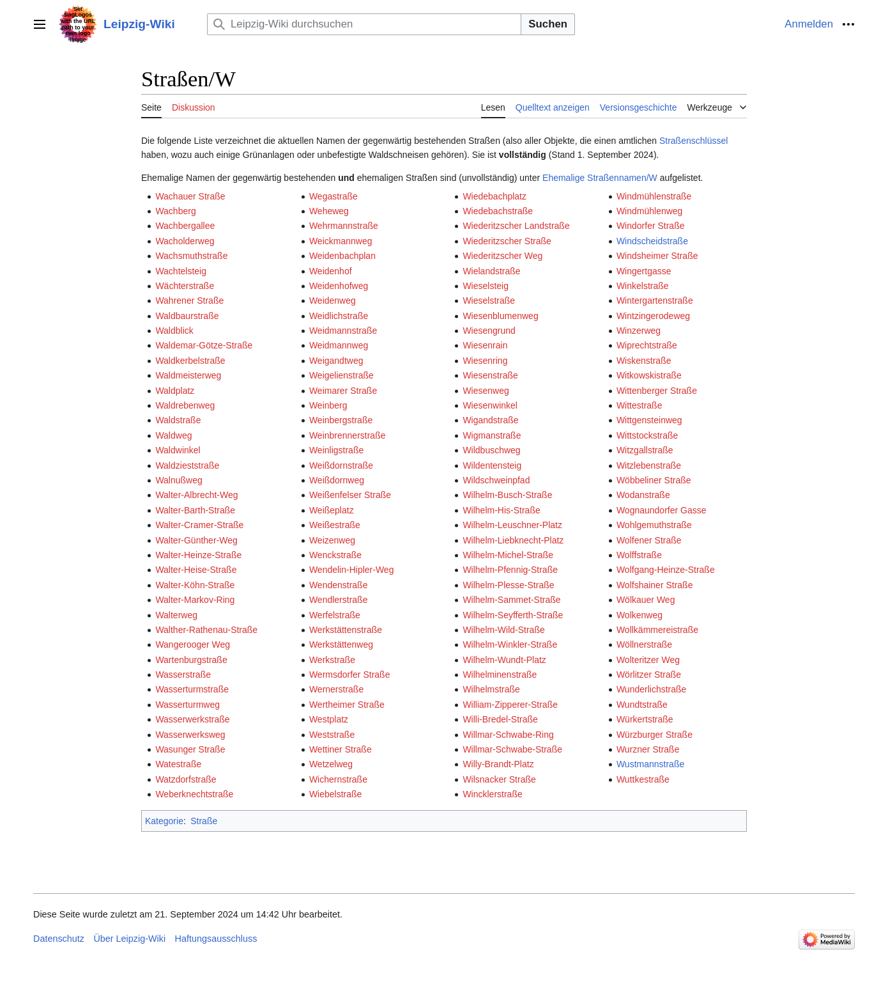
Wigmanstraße (492, 435)
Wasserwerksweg (190, 735)
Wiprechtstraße (646, 345)
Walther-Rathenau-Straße (206, 630)
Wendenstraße (338, 585)
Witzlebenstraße (648, 465)
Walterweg (176, 615)
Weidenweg (332, 300)
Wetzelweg (331, 764)
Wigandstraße (490, 420)
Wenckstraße (335, 555)
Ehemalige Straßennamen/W (599, 178)
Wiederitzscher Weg (502, 256)
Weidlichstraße (338, 316)
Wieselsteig (486, 286)
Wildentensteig (492, 465)
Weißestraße (334, 525)
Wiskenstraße (643, 360)
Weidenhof (330, 271)
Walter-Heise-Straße (195, 570)
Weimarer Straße (343, 391)
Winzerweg (638, 330)
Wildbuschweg (491, 450)
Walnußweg (178, 480)
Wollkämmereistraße (657, 630)
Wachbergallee (185, 226)
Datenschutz (58, 938)
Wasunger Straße (190, 749)
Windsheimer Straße (657, 256)
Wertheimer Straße (347, 704)
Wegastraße (333, 196)
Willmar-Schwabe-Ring (508, 735)
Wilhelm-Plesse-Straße (508, 585)
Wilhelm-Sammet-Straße (511, 600)
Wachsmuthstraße (191, 256)
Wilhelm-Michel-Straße (508, 555)
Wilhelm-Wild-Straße (503, 630)
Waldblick (174, 330)
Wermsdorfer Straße (349, 674)
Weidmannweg (338, 345)
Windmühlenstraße (654, 196)
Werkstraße (332, 660)
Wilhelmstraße (491, 689)
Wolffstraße (639, 555)
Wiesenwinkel (490, 405)
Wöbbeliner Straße (653, 480)
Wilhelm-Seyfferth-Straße (513, 615)
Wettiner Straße (340, 749)
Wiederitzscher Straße (507, 241)
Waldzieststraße (187, 465)
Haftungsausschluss (216, 938)
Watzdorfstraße (185, 779)
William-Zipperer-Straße (510, 704)
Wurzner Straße (648, 749)
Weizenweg (332, 540)
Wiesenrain (485, 345)
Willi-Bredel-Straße (500, 719)
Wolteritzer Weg (648, 660)
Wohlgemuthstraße (654, 525)
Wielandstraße (491, 271)
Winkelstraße (642, 286)
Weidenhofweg (338, 286)
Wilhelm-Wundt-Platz (504, 660)
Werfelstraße (334, 615)
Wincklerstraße (492, 794)
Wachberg (175, 211)
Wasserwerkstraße (192, 719)
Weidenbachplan (342, 256)
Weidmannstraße (343, 330)
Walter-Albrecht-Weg (196, 495)
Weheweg (329, 211)
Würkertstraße (644, 719)
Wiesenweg (486, 391)
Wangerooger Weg (192, 644)
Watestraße (178, 764)
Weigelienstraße (341, 375)
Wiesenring (485, 360)
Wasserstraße (183, 674)
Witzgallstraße (644, 450)
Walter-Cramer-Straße (199, 525)
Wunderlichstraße (651, 689)
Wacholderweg (184, 241)
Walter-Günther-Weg (196, 540)
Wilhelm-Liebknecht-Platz (513, 540)
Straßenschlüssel (693, 141)
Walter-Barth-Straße (195, 510)
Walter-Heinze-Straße (198, 555)
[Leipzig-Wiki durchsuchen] (364, 24)
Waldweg (173, 435)
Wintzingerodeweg (653, 316)
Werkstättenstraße (345, 630)
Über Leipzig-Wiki (129, 938)
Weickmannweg (340, 241)
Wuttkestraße (643, 779)
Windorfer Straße (650, 226)
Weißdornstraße (341, 465)
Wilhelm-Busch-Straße (507, 495)
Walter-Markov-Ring (194, 600)
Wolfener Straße (649, 540)
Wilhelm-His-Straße (501, 510)
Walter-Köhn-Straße (194, 585)
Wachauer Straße (190, 196)
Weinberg (328, 405)
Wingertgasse (643, 271)
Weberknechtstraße (194, 794)
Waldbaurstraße (186, 316)
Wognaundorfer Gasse (661, 510)
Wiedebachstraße (498, 211)
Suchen (547, 24)
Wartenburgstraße (191, 660)
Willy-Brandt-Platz (498, 764)
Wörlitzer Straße (648, 674)
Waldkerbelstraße (190, 360)
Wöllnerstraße (644, 644)
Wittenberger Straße (656, 391)
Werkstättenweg (341, 644)
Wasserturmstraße (192, 689)
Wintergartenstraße (654, 300)
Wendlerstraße (338, 600)
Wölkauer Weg (645, 600)
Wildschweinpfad (496, 480)
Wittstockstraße (647, 435)
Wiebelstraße (335, 794)
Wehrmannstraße (343, 226)
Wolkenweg (639, 615)
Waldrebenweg (185, 405)
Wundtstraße (642, 704)
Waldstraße (178, 420)
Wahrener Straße (189, 300)
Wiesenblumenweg (500, 316)
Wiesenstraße (490, 375)
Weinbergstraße (340, 420)
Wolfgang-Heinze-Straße (665, 570)
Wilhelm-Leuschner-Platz (512, 525)
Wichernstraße (338, 779)
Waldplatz (174, 391)
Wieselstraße (489, 300)
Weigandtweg (336, 360)
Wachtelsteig (180, 271)
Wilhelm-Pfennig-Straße (510, 570)
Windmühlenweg (649, 211)
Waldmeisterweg (188, 375)
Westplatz (328, 719)
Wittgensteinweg (649, 420)
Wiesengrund (489, 330)
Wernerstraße (336, 689)
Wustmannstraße (650, 764)
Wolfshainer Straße (654, 585)
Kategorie (164, 821)
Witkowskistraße (649, 375)
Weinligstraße (336, 450)
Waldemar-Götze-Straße (203, 345)
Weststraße (332, 735)
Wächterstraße (184, 286)
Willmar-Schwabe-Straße (512, 749)
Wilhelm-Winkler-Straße (510, 644)
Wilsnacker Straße (499, 779)
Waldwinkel (177, 450)
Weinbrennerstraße (347, 435)
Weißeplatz (331, 510)
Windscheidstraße (652, 241)
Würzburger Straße (654, 735)
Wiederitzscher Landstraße (516, 226)
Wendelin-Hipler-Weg (351, 570)
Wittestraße (639, 405)
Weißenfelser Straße (350, 495)
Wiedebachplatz (494, 196)
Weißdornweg (336, 480)
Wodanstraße (643, 495)
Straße (203, 821)
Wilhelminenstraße (500, 674)
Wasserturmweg (187, 704)
